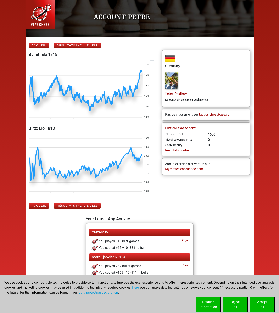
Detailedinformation (208, 304)
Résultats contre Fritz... (182, 150)
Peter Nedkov (176, 93)
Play (184, 240)
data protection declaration (98, 292)
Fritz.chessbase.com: (180, 128)
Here (135, 287)
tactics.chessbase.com (215, 114)
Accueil (39, 45)
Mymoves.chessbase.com (184, 169)
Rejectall (235, 304)
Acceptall (262, 304)
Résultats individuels (77, 45)
